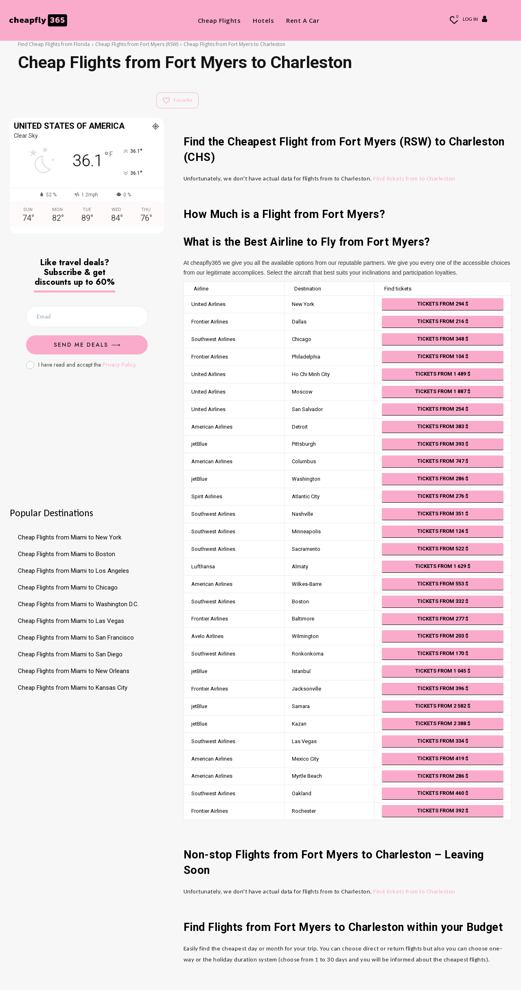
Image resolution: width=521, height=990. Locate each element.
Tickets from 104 (442, 356)
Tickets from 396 (442, 688)
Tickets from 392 (442, 810)
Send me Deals (87, 345)
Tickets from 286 (442, 478)
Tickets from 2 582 (443, 706)
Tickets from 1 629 (443, 566)
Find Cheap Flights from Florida (54, 44)
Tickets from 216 (442, 321)
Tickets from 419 (442, 758)
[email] (87, 316)
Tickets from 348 (442, 339)
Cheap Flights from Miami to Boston (66, 554)
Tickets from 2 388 (443, 723)
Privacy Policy (119, 365)
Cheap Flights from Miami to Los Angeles (73, 570)
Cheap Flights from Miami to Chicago (68, 587)
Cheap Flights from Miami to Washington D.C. (78, 604)
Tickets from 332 (442, 601)
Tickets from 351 (442, 513)
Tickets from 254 (442, 409)
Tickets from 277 (442, 619)
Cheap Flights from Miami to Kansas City (72, 687)
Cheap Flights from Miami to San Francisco (76, 637)
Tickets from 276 (442, 496)
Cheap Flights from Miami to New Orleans (73, 671)
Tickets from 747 (442, 461)
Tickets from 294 (442, 304)
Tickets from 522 (442, 549)
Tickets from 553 (442, 584)
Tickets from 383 (442, 426)
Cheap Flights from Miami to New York (69, 537)
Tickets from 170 (442, 653)
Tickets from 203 (442, 636)
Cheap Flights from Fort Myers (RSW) (136, 44)
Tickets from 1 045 (443, 671)
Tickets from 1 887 (443, 391)
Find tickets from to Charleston (414, 178)
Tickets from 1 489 (443, 374)
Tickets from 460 (442, 793)
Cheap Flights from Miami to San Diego (70, 654)
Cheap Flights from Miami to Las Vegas (71, 621)
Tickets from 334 (442, 741)
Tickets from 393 (442, 444)
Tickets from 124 (442, 531)
